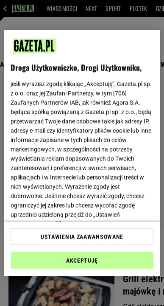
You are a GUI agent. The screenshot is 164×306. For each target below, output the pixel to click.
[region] (82, 153)
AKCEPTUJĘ (82, 260)
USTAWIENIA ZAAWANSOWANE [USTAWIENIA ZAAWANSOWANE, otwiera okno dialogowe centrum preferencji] (82, 236)
